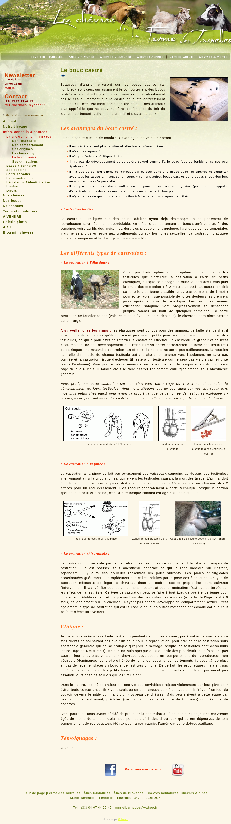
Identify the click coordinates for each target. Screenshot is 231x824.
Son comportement (27, 145)
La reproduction (19, 178)
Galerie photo (15, 222)
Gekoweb (123, 819)
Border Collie (181, 57)
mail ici (10, 88)
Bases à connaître (21, 165)
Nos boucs (12, 200)
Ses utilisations (25, 161)
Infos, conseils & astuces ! (26, 132)
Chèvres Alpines (150, 57)
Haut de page (34, 793)
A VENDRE (12, 216)
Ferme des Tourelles (46, 57)
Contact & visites (213, 57)
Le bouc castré (24, 157)
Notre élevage (15, 126)
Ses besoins (16, 170)
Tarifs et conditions (20, 211)
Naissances (13, 206)
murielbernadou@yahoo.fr (25, 105)
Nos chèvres (14, 195)
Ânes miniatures (81, 57)
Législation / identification (28, 182)
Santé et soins (18, 174)
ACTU (8, 227)
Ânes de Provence (128, 793)
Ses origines (22, 149)
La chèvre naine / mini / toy (28, 136)
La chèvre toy (23, 153)
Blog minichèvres (18, 232)
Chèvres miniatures (115, 57)
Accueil (9, 121)
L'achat (12, 186)
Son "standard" (24, 140)
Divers (11, 190)
